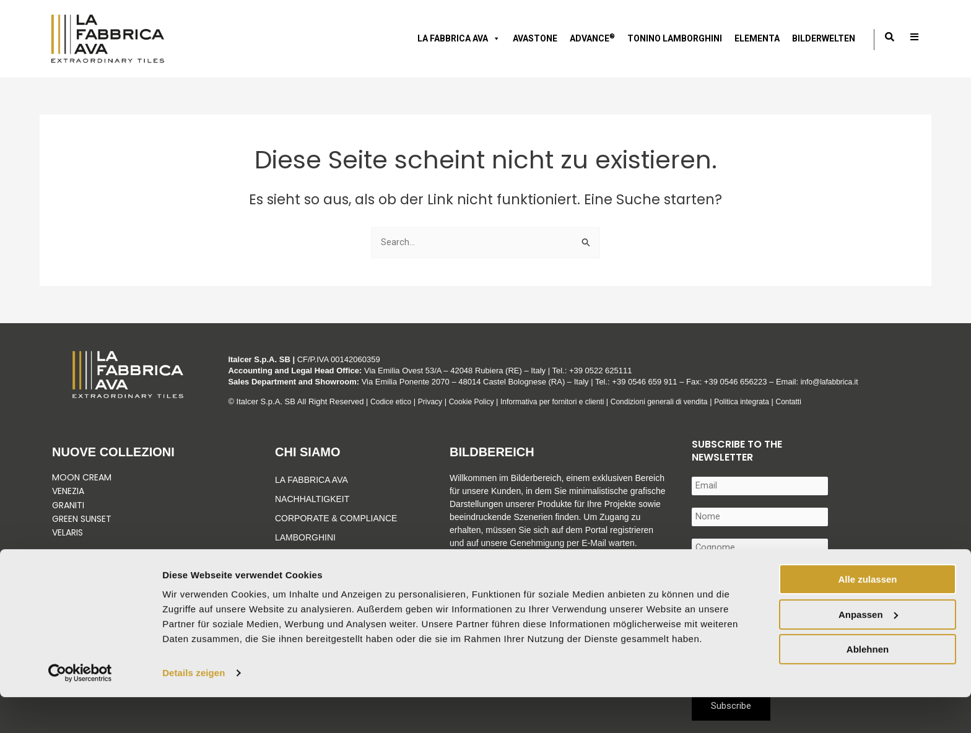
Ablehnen (868, 685)
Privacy (434, 401)
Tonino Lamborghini (674, 38)
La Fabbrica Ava (311, 480)
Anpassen (868, 649)
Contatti (820, 401)
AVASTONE (535, 38)
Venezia (68, 491)
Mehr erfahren (477, 569)
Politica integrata (769, 401)
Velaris (67, 532)
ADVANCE (592, 37)
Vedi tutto (77, 560)
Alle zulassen (867, 615)
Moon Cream (81, 477)
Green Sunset (81, 519)
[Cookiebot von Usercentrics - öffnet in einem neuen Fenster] (80, 709)
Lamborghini (305, 537)
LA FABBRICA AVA (458, 38)
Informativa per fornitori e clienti (567, 401)
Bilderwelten (823, 38)
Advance (295, 557)
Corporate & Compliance (336, 518)
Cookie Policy (478, 401)
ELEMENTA (757, 38)
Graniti (69, 505)
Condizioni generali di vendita (681, 401)
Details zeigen (193, 708)
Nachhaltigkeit (312, 499)
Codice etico (392, 401)
